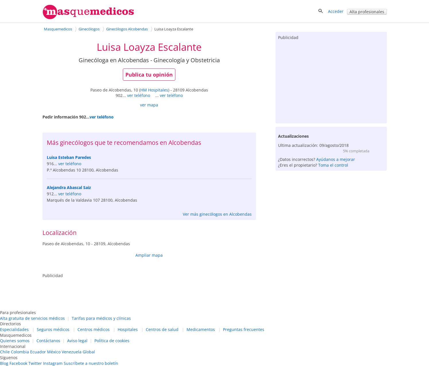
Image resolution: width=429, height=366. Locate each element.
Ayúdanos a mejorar (335, 159)
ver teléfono (138, 95)
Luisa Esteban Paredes (69, 157)
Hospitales (128, 329)
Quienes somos (15, 340)
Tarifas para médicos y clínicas (101, 318)
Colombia (20, 352)
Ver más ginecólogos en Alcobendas (217, 214)
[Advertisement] (331, 80)
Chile (5, 352)
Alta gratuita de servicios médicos (32, 318)
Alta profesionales (367, 11)
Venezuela (71, 352)
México (54, 352)
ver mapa (149, 105)
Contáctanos (48, 340)
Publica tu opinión (149, 74)
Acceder (335, 11)
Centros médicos (93, 329)
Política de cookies (111, 340)
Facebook (18, 363)
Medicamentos (201, 329)
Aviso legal (77, 340)
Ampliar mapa (149, 255)
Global (89, 352)
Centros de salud (162, 329)
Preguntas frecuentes (243, 329)
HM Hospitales (154, 90)
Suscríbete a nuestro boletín (91, 363)
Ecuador (38, 352)
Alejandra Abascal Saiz (69, 187)
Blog (4, 363)
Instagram (53, 363)
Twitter (35, 363)
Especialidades (14, 329)
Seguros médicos (53, 329)
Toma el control (333, 165)
